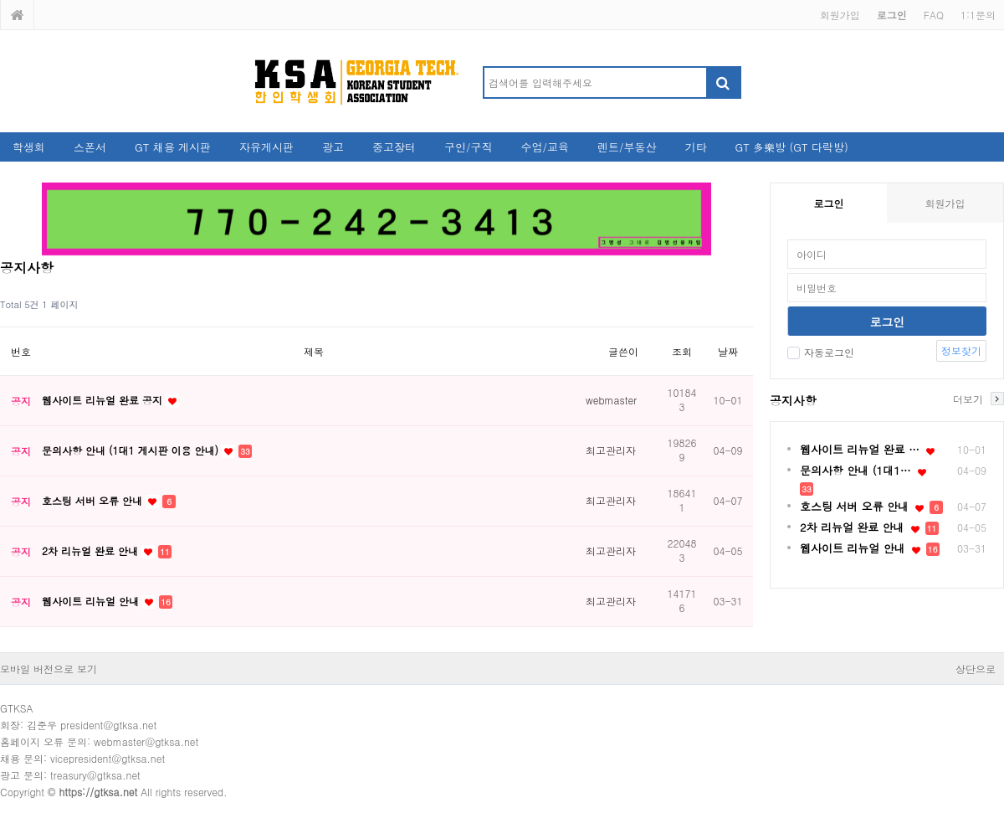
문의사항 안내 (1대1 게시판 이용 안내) (132, 450)
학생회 (29, 147)
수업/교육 (545, 147)
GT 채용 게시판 (173, 147)
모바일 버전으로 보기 (48, 668)
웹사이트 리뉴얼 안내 (92, 601)
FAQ (934, 15)
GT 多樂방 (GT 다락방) (791, 147)
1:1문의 (978, 15)
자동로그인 (820, 352)
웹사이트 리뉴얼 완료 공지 (104, 400)
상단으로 (975, 668)
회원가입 (840, 15)
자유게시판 (266, 147)
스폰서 (90, 147)
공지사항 (793, 400)
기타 (695, 147)
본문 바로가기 (0, 0)
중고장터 (394, 147)
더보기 (968, 398)
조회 (682, 351)
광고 (333, 147)
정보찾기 (961, 350)
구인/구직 (468, 147)
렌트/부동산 (626, 147)
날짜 (728, 351)
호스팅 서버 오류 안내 (94, 500)
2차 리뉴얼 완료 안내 (91, 550)
